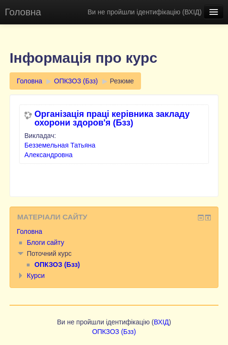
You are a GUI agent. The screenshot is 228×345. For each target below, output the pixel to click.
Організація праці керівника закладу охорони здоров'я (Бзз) (112, 118)
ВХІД (192, 12)
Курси (36, 275)
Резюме (122, 81)
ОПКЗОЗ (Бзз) (76, 81)
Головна (23, 12)
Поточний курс (49, 253)
